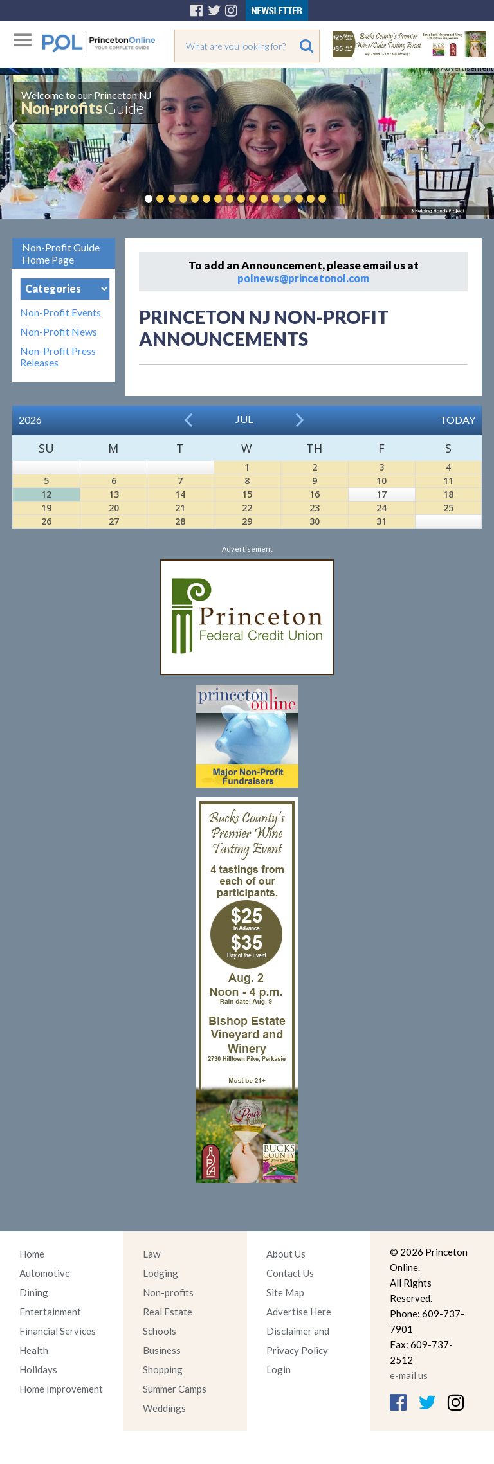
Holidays (38, 1369)
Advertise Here (298, 1311)
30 (314, 521)
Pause (341, 198)
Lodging (160, 1273)
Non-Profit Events (60, 312)
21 (180, 508)
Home (31, 1254)
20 (114, 508)
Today (457, 419)
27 (114, 521)
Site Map (285, 1292)
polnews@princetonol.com (303, 278)
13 (114, 494)
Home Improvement (61, 1389)
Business (162, 1350)
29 (247, 521)
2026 (30, 419)
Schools (159, 1331)
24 (381, 508)
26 (46, 521)
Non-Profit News (58, 332)
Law (151, 1254)
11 (448, 480)
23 (314, 508)
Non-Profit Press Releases (58, 356)
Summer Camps (174, 1389)
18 (448, 494)
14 (180, 494)
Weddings (164, 1408)
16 (314, 494)
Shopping (163, 1369)
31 (381, 521)
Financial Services (57, 1331)
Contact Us (290, 1273)
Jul (244, 419)
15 (247, 494)
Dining (33, 1292)
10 (381, 480)
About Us (286, 1254)
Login (278, 1369)
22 (247, 508)
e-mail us (409, 1375)
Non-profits (168, 1292)
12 (46, 494)
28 (180, 521)
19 (46, 508)
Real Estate (167, 1311)
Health (33, 1350)
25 (448, 508)
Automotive (44, 1273)
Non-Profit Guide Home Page (61, 253)
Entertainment (50, 1311)
